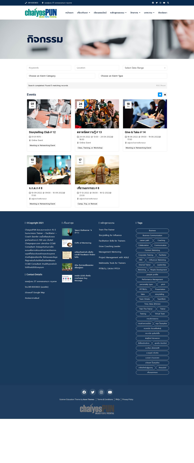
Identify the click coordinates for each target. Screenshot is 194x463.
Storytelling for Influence (110, 235)
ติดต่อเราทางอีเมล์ (32, 298)
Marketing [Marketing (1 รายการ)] (142, 270)
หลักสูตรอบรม (117, 12)
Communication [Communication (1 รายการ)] (160, 245)
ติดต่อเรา (162, 12)
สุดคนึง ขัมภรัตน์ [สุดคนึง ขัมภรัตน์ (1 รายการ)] (161, 343)
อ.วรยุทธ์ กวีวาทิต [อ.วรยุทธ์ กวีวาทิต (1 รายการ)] (152, 353)
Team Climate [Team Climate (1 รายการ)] (144, 299)
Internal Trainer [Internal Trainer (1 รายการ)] (145, 265)
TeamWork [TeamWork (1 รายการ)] (161, 299)
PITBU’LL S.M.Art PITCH (109, 268)
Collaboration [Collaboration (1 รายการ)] (143, 245)
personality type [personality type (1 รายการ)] (146, 284)
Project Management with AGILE (114, 257)
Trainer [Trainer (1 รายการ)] (162, 309)
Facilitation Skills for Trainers (112, 241)
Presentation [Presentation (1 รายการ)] (160, 289)
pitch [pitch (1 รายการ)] (163, 284)
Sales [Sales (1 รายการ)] (143, 294)
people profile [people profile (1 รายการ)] (152, 274)
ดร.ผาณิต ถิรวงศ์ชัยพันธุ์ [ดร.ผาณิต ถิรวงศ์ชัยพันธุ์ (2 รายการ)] (152, 328)
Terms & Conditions (105, 399)
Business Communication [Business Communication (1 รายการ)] (152, 235)
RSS (157, 85)
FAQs (118, 399)
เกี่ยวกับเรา (82, 12)
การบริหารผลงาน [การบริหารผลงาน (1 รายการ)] (152, 318)
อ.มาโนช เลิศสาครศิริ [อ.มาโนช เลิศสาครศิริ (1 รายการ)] (152, 348)
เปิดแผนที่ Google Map (35, 292)
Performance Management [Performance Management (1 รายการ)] (152, 279)
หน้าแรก (69, 12)
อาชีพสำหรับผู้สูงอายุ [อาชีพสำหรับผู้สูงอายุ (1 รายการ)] (146, 367)
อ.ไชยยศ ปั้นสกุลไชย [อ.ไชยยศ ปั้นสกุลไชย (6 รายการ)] (152, 362)
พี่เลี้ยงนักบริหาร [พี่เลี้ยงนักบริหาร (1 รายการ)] (143, 343)
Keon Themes (88, 399)
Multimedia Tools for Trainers (112, 263)
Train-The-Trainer (107, 229)
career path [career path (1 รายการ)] (144, 240)
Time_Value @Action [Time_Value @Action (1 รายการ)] (152, 304)
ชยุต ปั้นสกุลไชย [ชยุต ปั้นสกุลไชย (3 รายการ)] (161, 323)
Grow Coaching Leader (109, 246)
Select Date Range (145, 67)
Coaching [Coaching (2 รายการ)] (161, 240)
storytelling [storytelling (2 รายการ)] (159, 294)
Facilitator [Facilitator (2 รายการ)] (162, 255)
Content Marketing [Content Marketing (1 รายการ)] (152, 250)
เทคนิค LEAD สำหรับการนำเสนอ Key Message (83, 278)
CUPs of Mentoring (83, 243)
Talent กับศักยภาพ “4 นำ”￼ (83, 231)
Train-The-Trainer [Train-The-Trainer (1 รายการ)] (146, 309)
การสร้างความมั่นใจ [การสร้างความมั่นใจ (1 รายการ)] (144, 323)
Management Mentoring (110, 252)
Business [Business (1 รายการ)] (152, 230)
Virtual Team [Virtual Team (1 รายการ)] (160, 314)
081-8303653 (31, 3)
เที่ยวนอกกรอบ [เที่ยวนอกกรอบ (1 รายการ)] (152, 372)
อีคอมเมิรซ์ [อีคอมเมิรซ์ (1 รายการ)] (162, 367)
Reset (163, 85)
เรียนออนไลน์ (100, 12)
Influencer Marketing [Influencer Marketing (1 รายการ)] (157, 260)
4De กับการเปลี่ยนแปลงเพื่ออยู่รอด (84, 266)
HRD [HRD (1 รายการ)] (140, 260)
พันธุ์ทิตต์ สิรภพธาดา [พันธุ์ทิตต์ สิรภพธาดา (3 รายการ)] (152, 338)
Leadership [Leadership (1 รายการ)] (161, 265)
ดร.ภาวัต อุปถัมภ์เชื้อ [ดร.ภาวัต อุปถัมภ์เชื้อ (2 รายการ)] (152, 333)
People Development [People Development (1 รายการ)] (158, 270)
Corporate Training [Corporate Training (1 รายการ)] (145, 255)
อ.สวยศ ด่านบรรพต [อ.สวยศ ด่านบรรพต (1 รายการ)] (152, 358)
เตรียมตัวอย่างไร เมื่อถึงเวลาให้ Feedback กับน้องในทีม (85, 254)
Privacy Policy (127, 399)
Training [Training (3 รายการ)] (143, 314)
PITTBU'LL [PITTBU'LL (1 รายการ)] (143, 289)
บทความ (148, 12)
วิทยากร (134, 12)
